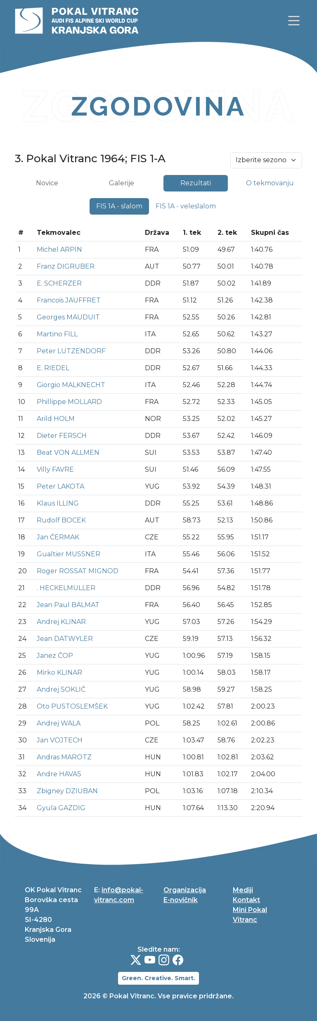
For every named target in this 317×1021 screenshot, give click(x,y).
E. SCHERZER (59, 283)
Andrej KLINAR (61, 622)
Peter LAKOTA (60, 486)
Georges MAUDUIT (68, 317)
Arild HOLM (56, 419)
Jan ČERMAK (58, 537)
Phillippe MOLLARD (69, 402)
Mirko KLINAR (59, 672)
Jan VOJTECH (60, 740)
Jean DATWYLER (65, 639)
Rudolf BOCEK (61, 520)
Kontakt (246, 900)
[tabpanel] (158, 515)
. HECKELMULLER (66, 588)
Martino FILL (57, 334)
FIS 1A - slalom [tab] (119, 206)
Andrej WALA (58, 723)
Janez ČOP (55, 655)
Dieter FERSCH (62, 436)
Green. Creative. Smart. (158, 978)
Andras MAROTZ (64, 757)
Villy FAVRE (55, 469)
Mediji (243, 890)
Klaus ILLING (58, 503)
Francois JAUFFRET (69, 300)
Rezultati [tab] (195, 183)
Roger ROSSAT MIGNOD (77, 571)
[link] (294, 20)
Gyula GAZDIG (61, 808)
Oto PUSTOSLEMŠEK (72, 706)
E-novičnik (180, 900)
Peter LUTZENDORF (71, 351)
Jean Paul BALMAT (68, 605)
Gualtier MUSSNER (68, 554)
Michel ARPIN (59, 249)
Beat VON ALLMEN (68, 452)
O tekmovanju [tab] (270, 183)
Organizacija (184, 890)
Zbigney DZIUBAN (67, 791)
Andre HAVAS (59, 774)
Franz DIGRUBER (66, 266)
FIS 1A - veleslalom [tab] (186, 206)
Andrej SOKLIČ (61, 689)
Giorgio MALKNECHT (71, 385)
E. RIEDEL (53, 368)
